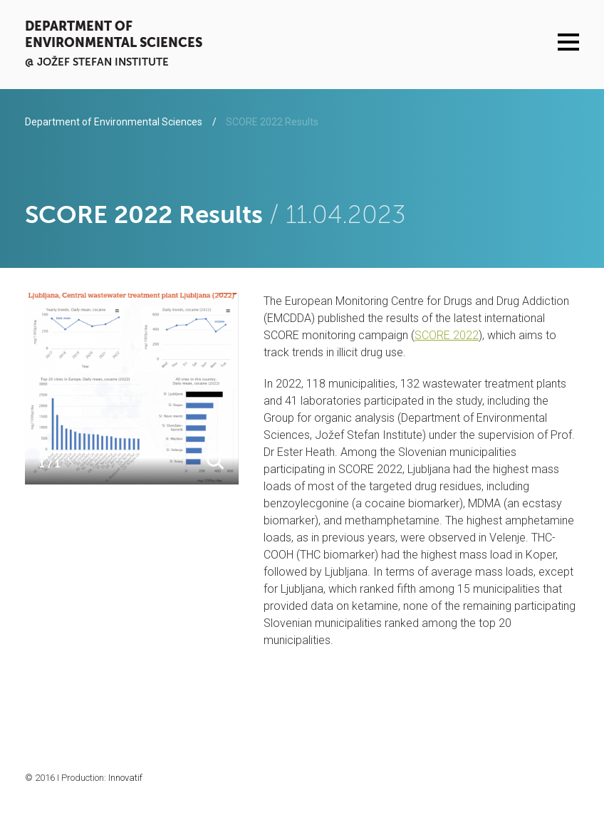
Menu (569, 42)
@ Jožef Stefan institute (97, 62)
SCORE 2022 (447, 335)
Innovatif (125, 777)
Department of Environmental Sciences (113, 34)
